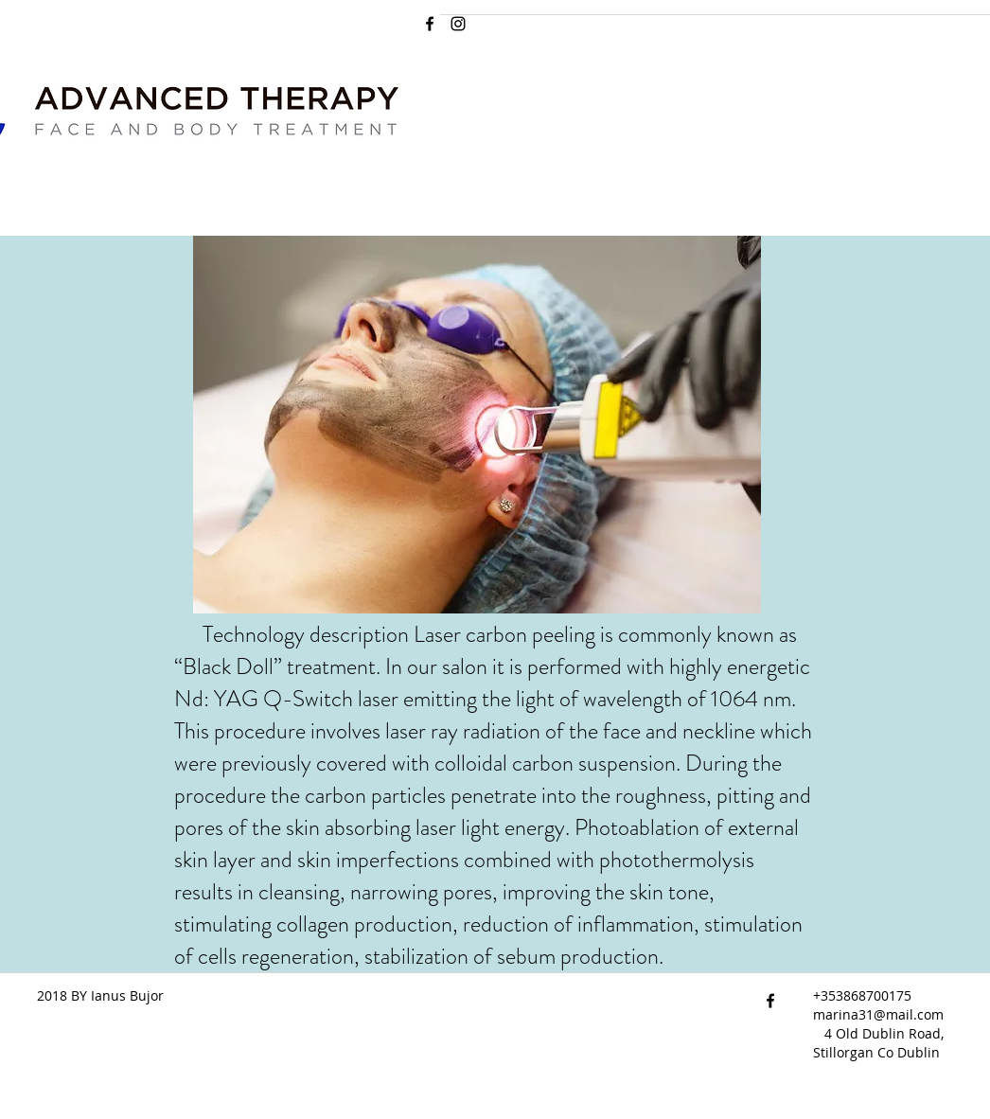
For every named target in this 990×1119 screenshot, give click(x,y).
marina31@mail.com (878, 1014)
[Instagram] (458, 23)
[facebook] (429, 23)
